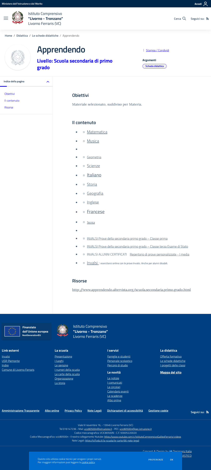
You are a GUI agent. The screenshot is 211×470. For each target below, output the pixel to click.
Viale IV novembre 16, (89, 425)
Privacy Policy (73, 410)
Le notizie (113, 378)
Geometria (94, 157)
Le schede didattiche (45, 35)
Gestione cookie (158, 410)
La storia (60, 383)
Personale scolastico (119, 361)
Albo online (114, 400)
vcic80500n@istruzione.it (98, 429)
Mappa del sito (171, 372)
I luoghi (59, 361)
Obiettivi (9, 93)
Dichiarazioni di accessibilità (125, 410)
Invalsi (93, 263)
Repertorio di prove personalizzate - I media (159, 254)
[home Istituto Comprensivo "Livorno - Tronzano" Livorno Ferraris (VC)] (37, 18)
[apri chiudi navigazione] (6, 18)
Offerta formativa (171, 356)
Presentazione (63, 356)
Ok (171, 460)
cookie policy (88, 462)
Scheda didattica (154, 66)
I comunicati (114, 382)
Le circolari (113, 387)
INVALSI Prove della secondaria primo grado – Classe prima (127, 238)
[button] (26, 82)
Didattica (22, 35)
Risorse (8, 107)
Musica (93, 141)
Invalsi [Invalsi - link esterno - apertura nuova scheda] (6, 356)
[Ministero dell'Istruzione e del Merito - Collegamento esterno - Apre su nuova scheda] (22, 4)
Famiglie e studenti (118, 356)
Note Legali (94, 410)
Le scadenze (114, 396)
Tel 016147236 (67, 429)
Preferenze (155, 460)
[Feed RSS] (207, 18)
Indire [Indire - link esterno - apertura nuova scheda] (5, 365)
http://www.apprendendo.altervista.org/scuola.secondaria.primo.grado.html (131, 290)
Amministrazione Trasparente (20, 410)
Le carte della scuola (67, 374)
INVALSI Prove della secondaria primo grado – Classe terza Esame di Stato (137, 246)
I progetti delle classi (172, 365)
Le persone (61, 365)
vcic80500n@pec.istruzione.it (136, 429)
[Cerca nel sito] (180, 18)
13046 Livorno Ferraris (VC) (118, 425)
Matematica (97, 132)
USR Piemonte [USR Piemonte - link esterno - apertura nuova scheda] (11, 361)
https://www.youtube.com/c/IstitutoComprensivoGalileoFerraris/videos (142, 437)
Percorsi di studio (117, 365)
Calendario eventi (118, 391)
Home (8, 35)
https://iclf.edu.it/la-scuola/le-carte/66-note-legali (112, 440)
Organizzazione (64, 378)
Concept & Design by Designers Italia (167, 451)
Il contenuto (11, 100)
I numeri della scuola (67, 369)
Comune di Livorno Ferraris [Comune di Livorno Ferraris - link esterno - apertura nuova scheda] (18, 369)
